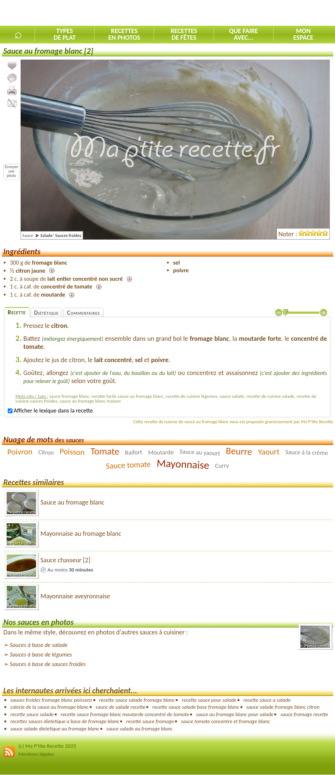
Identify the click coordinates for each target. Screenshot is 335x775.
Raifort (134, 452)
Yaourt (268, 451)
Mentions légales (36, 754)
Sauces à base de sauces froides (48, 664)
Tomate (105, 451)
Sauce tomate (128, 465)
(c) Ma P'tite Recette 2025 (47, 746)
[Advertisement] (249, 13)
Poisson (72, 451)
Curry (222, 465)
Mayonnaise (183, 463)
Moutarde (161, 452)
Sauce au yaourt (199, 452)
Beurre (239, 451)
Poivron (19, 451)
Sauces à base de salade (39, 644)
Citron (46, 452)
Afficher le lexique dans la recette (50, 410)
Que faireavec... (243, 34)
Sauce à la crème (306, 452)
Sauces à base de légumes (41, 654)
